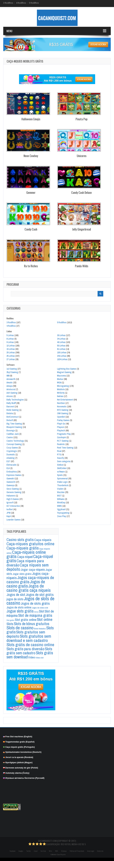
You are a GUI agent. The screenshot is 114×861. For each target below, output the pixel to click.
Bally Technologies (15, 401)
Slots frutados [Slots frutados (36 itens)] (40, 630)
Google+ (21, 853)
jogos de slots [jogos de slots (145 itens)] (15, 601)
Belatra (10, 415)
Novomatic (62, 408)
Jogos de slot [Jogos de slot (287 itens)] (16, 596)
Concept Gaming (14, 445)
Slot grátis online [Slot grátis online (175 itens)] (25, 621)
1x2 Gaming (12, 370)
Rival (59, 452)
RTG (59, 456)
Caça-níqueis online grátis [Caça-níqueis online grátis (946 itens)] (26, 556)
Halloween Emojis (30, 119)
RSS (56, 853)
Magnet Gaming (64, 373)
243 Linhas (61, 357)
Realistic (61, 445)
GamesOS (11, 483)
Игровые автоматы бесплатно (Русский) (24, 780)
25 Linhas (11, 357)
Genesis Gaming (14, 493)
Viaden (60, 490)
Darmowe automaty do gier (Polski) (21, 769)
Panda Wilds (81, 267)
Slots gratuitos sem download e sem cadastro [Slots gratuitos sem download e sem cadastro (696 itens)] (29, 640)
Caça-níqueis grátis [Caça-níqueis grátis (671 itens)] (23, 549)
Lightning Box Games (66, 370)
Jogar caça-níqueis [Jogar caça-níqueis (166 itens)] (33, 571)
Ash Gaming (12, 394)
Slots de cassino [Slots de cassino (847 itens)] (20, 629)
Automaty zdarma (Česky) (17, 774)
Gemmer (30, 193)
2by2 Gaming (12, 373)
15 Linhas (11, 350)
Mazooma (61, 377)
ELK (8, 469)
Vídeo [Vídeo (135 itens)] (31, 659)
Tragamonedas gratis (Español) (19, 743)
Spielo (60, 476)
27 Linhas (11, 360)
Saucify (60, 459)
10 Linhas (11, 347)
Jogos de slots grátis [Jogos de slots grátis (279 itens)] (35, 605)
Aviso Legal (90, 853)
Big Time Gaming (14, 425)
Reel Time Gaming (65, 449)
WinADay (61, 504)
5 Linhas (10, 336)
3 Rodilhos (8, 2)
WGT (59, 497)
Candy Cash (31, 230)
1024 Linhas (62, 360)
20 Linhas (11, 354)
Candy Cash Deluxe (81, 193)
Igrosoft (10, 504)
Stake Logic (62, 483)
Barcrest (10, 408)
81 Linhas (61, 350)
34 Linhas (61, 340)
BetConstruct (13, 418)
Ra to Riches (31, 267)
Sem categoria (63, 463)
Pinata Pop (81, 119)
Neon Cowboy (31, 156)
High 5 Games (13, 500)
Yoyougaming (63, 514)
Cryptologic (12, 452)
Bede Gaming (13, 411)
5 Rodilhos (34, 2)
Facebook (12, 853)
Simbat (60, 466)
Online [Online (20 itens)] (36, 613)
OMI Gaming (62, 415)
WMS (59, 507)
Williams (60, 500)
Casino (10, 439)
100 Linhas (61, 354)
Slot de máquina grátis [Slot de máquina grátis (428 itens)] (35, 617)
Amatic (10, 384)
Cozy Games (12, 449)
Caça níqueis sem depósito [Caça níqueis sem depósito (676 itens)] (28, 569)
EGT (8, 463)
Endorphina (12, 473)
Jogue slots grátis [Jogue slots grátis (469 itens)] (20, 612)
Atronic (10, 397)
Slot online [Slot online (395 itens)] (44, 621)
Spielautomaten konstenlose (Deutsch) (23, 754)
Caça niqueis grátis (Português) (20, 748)
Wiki (50, 853)
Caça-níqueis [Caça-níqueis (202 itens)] (42, 541)
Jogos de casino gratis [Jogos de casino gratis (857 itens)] (26, 585)
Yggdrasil (61, 511)
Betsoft (10, 421)
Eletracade (11, 466)
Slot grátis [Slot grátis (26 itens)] (10, 622)
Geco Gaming (13, 490)
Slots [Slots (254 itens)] (10, 625)
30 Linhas (61, 336)
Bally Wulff (11, 404)
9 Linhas (10, 343)
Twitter (28, 853)
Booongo (11, 432)
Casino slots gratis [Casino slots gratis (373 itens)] (20, 541)
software (61, 473)
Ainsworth (11, 380)
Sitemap (64, 853)
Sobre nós (100, 853)
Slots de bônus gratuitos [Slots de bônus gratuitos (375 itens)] (31, 625)
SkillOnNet (62, 469)
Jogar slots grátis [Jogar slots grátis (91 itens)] (22, 575)
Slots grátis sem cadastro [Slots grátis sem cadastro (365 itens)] (29, 652)
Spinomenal (62, 480)
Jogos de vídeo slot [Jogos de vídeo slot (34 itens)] (40, 609)
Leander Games (13, 521)
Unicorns (81, 156)
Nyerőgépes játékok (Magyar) (19, 764)
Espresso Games (14, 476)
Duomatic (11, 456)
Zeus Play (61, 517)
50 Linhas (61, 347)
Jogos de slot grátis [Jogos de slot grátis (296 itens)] (40, 596)
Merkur (60, 380)
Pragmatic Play (64, 435)
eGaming (11, 459)
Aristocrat (11, 391)
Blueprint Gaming (14, 428)
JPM (8, 514)
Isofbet (10, 511)
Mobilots (61, 391)
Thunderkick (62, 487)
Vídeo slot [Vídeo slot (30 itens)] (39, 659)
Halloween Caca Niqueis (58, 856)
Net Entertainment (65, 401)
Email (35, 853)
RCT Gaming (63, 442)
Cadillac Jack (13, 435)
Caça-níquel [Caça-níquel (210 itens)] (25, 558)
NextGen (61, 404)
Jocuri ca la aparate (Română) (19, 759)
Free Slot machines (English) (18, 738)
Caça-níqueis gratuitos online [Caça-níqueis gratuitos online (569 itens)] (30, 545)
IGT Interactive (13, 507)
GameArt (10, 480)
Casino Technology (15, 442)
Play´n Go (61, 425)
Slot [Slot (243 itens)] (41, 612)
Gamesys (11, 487)
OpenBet (61, 418)
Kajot (9, 517)
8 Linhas (10, 340)
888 (8, 377)
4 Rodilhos (21, 2)
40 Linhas (61, 343)
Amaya (10, 387)
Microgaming (63, 387)
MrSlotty (61, 394)
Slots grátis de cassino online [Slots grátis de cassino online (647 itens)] (30, 646)
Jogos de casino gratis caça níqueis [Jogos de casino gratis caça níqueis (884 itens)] (29, 589)
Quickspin (61, 439)
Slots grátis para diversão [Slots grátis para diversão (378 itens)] (25, 650)
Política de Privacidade (77, 853)
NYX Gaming (62, 411)
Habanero (11, 497)
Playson (60, 428)
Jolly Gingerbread (81, 230)
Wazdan (61, 493)
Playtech (61, 432)
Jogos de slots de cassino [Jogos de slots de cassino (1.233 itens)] (30, 602)
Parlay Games (63, 421)
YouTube (43, 853)
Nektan (60, 397)
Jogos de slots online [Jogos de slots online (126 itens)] (19, 609)
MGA (59, 384)
